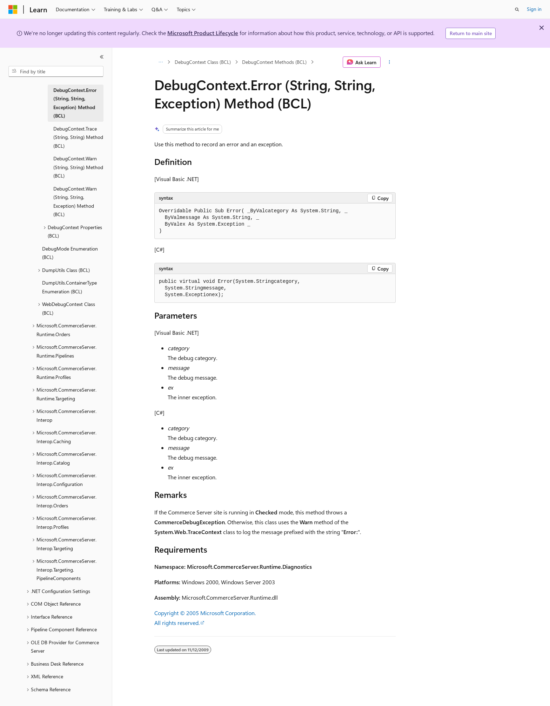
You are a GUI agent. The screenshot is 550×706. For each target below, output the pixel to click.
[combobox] (55, 71)
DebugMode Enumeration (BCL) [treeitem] (70, 253)
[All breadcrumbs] (160, 62)
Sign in (534, 9)
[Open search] (517, 9)
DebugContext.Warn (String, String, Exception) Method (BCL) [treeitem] (75, 201)
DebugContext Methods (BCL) (274, 62)
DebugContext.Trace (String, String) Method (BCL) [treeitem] (78, 137)
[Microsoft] (13, 9)
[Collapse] (101, 57)
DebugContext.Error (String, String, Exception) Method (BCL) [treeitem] (74, 103)
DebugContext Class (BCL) (203, 62)
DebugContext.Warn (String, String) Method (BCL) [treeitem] (78, 167)
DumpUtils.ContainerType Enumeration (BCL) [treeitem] (69, 287)
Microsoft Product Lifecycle (202, 32)
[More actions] (389, 62)
